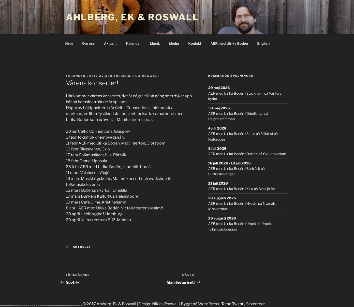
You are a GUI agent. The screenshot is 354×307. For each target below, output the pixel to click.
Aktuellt (110, 43)
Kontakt (194, 43)
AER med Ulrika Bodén (229, 43)
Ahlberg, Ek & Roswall (132, 17)
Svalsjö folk (268, 189)
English (263, 43)
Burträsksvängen (222, 174)
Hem (69, 43)
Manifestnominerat (134, 119)
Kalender (133, 43)
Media (174, 43)
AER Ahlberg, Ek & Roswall (132, 76)
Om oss (88, 43)
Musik (155, 43)
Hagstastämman (221, 119)
